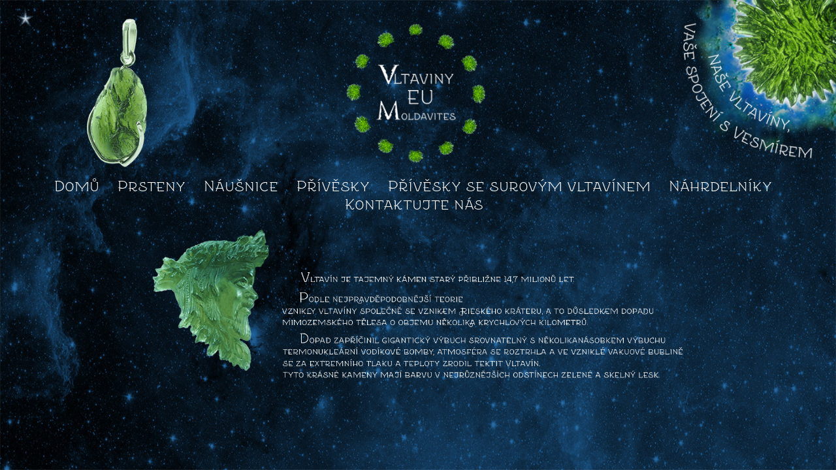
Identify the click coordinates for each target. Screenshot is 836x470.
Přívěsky (333, 186)
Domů (76, 186)
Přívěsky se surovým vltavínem (519, 186)
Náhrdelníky (720, 186)
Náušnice (241, 186)
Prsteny (151, 186)
